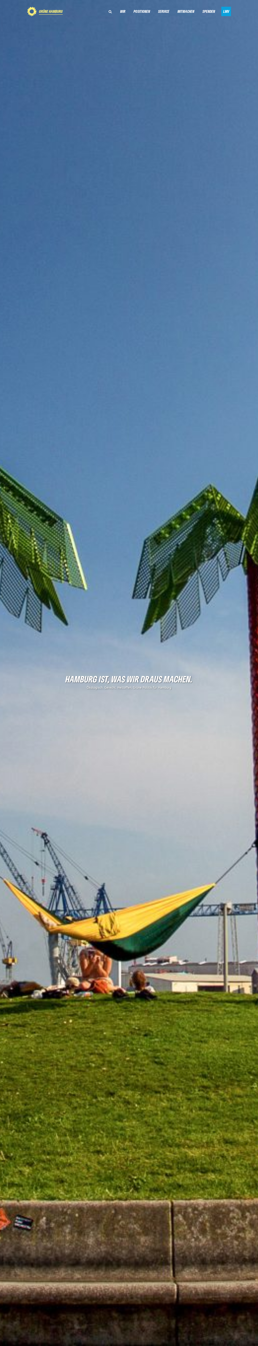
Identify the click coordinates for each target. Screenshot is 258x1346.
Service (163, 11)
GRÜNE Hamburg (51, 11)
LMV (226, 11)
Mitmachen (186, 11)
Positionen (142, 11)
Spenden (209, 11)
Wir (122, 11)
